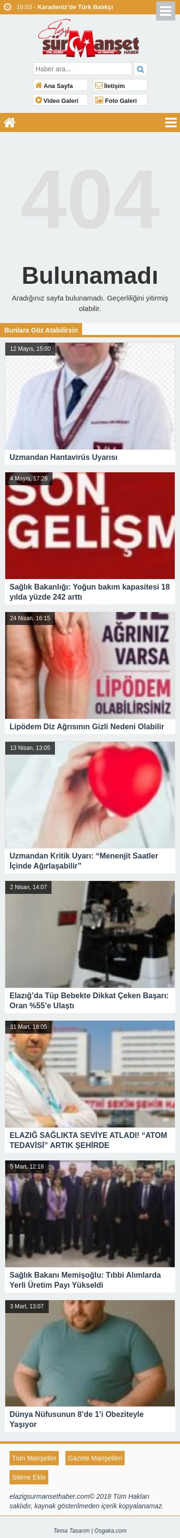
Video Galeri (57, 101)
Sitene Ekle (29, 1477)
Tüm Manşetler (34, 1458)
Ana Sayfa (54, 86)
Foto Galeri (116, 101)
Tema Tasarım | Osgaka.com (90, 1530)
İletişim (110, 86)
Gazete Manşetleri (95, 1458)
